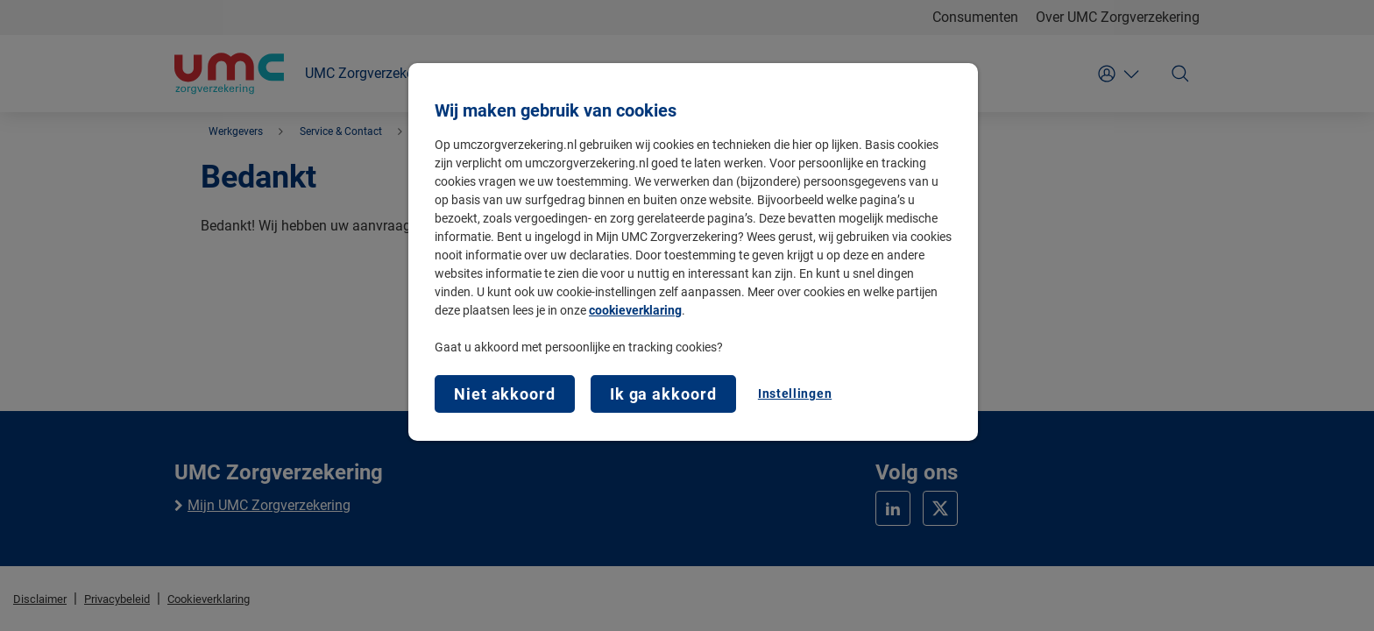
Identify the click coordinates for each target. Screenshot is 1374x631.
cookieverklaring (635, 310)
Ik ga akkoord (663, 394)
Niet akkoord (505, 394)
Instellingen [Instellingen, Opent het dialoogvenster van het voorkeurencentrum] (795, 393)
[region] (693, 252)
